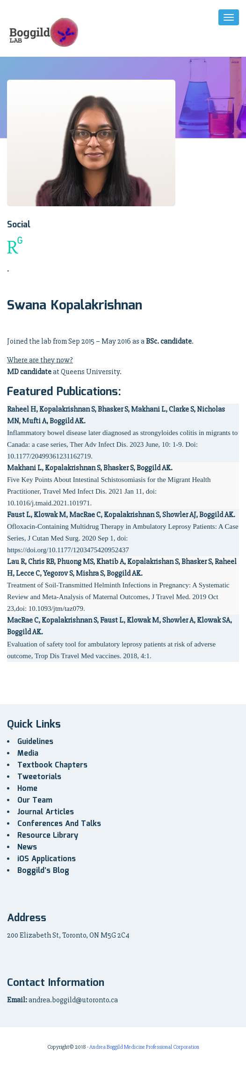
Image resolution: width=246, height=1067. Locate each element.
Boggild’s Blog (43, 871)
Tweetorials (39, 777)
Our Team (34, 800)
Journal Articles (45, 812)
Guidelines (35, 742)
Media (27, 753)
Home (27, 789)
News (27, 847)
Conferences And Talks (59, 824)
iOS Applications (46, 859)
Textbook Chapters (52, 765)
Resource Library (47, 836)
